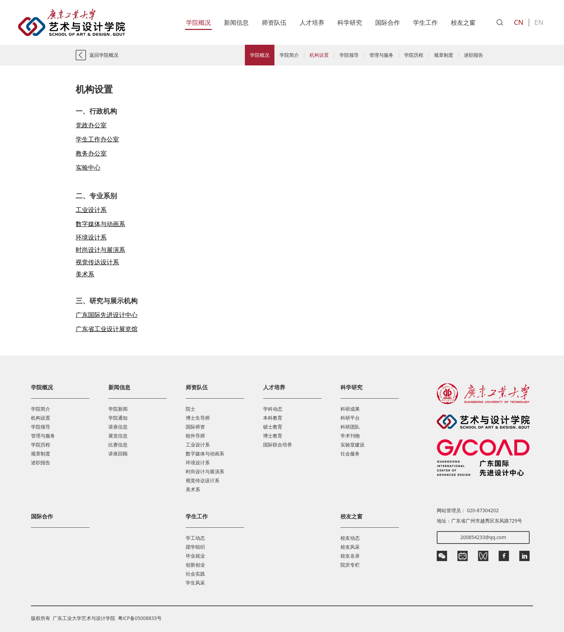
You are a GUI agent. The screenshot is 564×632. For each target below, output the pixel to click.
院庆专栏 (350, 564)
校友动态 (350, 538)
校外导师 (195, 435)
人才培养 (312, 22)
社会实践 (195, 573)
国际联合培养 (277, 444)
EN (538, 22)
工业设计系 (198, 444)
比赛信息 (118, 444)
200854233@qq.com (483, 537)
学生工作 (425, 22)
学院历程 (413, 55)
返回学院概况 (103, 55)
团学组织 (195, 547)
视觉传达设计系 (202, 480)
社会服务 (350, 453)
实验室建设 (352, 444)
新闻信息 (236, 22)
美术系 (193, 489)
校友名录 (350, 555)
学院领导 (349, 55)
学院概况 (198, 22)
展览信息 (118, 435)
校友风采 (350, 547)
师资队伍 (274, 22)
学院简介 (289, 55)
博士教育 (272, 435)
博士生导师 (198, 417)
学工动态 (195, 538)
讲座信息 (118, 426)
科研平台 (350, 417)
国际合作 (387, 22)
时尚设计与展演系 (205, 471)
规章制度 (443, 55)
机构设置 (319, 55)
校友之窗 (463, 22)
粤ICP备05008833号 (140, 618)
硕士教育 (272, 426)
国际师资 (195, 426)
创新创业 (195, 564)
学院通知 (118, 417)
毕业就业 (195, 555)
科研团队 (350, 426)
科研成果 (350, 408)
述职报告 (473, 55)
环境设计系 (198, 462)
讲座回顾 (118, 453)
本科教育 (272, 417)
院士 (190, 408)
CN (518, 22)
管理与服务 (381, 55)
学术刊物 (350, 435)
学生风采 (195, 582)
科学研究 (349, 22)
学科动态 (272, 408)
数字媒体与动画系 (205, 453)
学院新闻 (118, 408)
